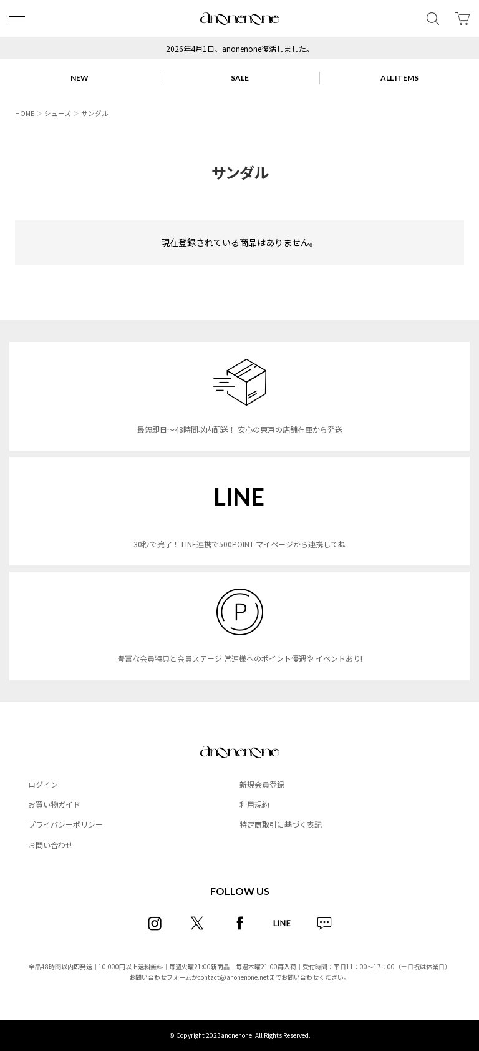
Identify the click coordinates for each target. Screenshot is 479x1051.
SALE (240, 77)
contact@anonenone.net (233, 977)
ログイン (43, 784)
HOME (24, 113)
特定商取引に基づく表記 (281, 824)
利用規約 (254, 804)
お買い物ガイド (54, 804)
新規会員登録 (262, 784)
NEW (79, 77)
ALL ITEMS (399, 77)
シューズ (57, 113)
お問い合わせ (50, 844)
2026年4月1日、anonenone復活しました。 (240, 48)
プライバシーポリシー (65, 824)
